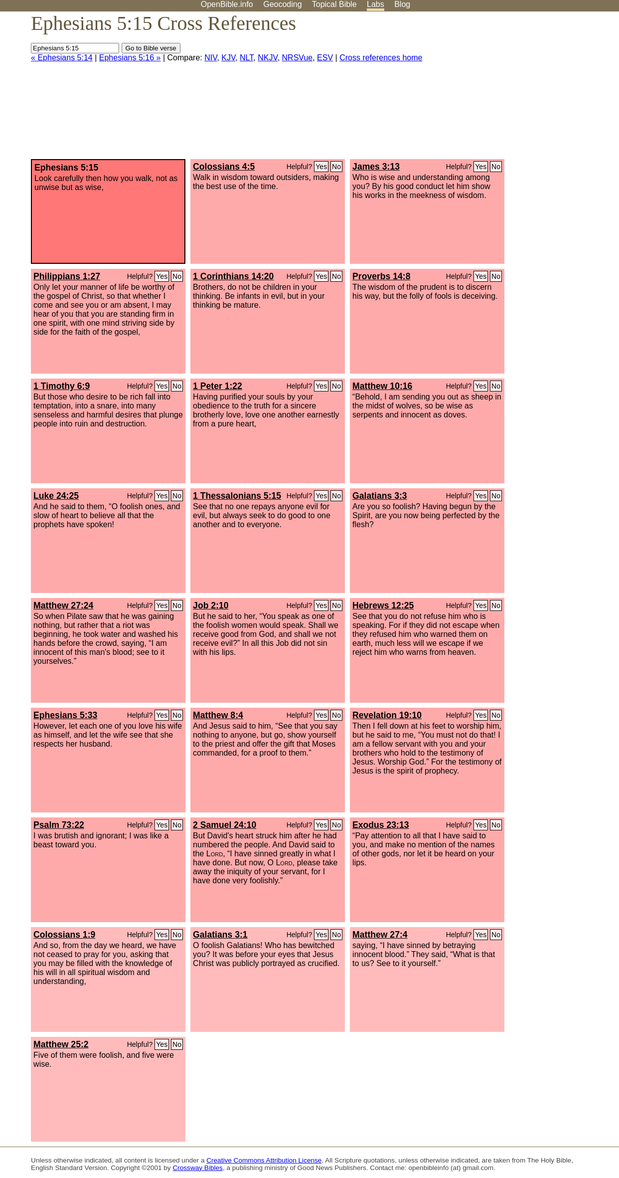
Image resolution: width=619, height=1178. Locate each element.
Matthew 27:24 (63, 605)
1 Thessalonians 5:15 (237, 496)
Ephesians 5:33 (65, 715)
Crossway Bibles (197, 1168)
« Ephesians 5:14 (62, 57)
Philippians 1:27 (66, 276)
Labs (375, 4)
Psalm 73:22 (58, 825)
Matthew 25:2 (60, 1044)
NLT (246, 57)
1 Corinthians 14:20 (233, 276)
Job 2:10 (210, 605)
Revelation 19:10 (387, 715)
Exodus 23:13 (380, 825)
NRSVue (297, 57)
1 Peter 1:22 (217, 386)
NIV (210, 57)
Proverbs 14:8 (381, 276)
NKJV (267, 57)
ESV (325, 57)
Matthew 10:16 (382, 386)
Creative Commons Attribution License (263, 1160)
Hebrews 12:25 (383, 605)
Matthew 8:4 (218, 715)
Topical (334, 4)
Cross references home (380, 57)
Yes (321, 167)
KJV (228, 57)
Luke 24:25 (56, 496)
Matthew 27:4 (379, 935)
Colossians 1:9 (64, 935)
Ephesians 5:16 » (130, 57)
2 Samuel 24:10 (224, 825)
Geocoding (282, 4)
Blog (402, 4)
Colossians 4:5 (224, 167)
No (336, 167)
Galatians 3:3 (379, 496)
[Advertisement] (518, 89)
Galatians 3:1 (220, 935)
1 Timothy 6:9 (61, 386)
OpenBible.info (227, 4)
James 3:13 (376, 167)
